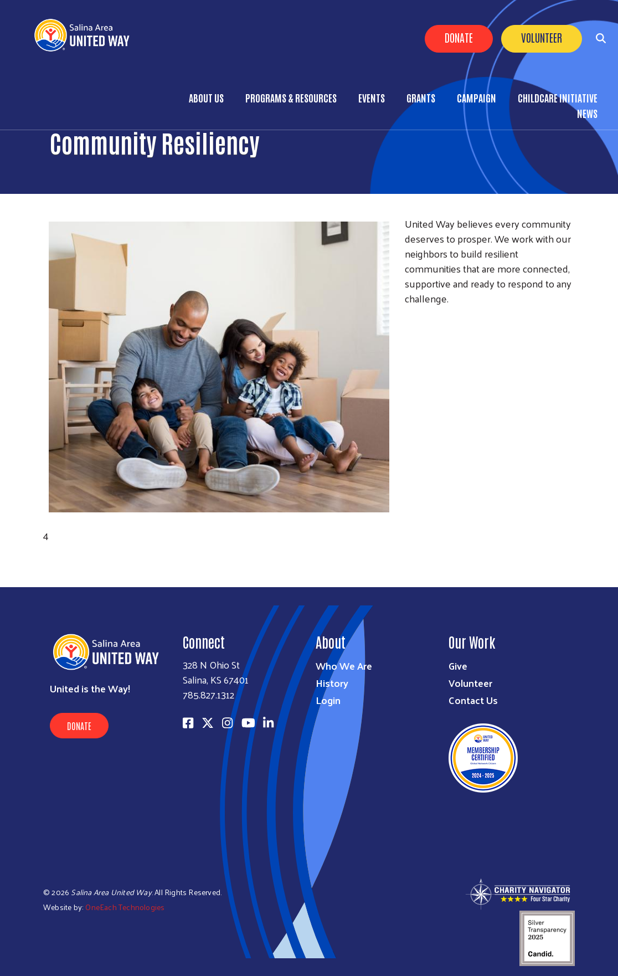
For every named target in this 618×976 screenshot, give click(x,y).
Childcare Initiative (558, 97)
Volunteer (541, 37)
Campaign (476, 97)
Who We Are (344, 665)
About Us (206, 97)
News (587, 113)
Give (458, 665)
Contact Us (473, 699)
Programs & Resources (291, 97)
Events (371, 97)
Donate (459, 37)
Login (328, 699)
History (332, 682)
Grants (420, 97)
